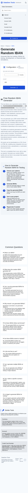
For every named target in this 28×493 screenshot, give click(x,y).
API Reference (20, 67)
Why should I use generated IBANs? (14, 303)
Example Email (8, 27)
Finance (8, 46)
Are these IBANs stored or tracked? (14, 338)
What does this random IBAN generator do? (12, 270)
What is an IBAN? (9, 252)
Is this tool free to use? (10, 351)
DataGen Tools (9, 2)
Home (2, 46)
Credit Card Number (14, 447)
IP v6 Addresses (8, 33)
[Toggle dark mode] (25, 2)
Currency (14, 421)
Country (14, 75)
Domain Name (7, 18)
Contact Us (14, 38)
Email (5, 24)
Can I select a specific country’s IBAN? (12, 379)
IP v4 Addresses (8, 30)
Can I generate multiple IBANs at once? (13, 365)
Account (14, 434)
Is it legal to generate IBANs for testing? (12, 395)
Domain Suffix (7, 21)
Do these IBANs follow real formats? (14, 323)
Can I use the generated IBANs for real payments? (13, 287)
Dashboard (18, 2)
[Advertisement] (14, 229)
